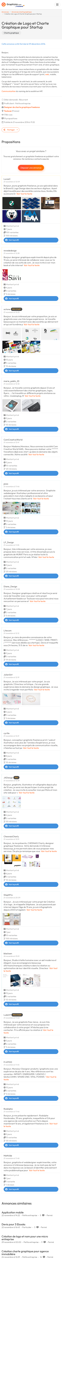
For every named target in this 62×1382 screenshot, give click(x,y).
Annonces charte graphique (22, 12)
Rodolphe (8, 1108)
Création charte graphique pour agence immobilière (25, 1253)
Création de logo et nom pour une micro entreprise (25, 1238)
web (47, 74)
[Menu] (57, 5)
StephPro (8, 895)
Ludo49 (7, 1015)
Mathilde (8, 1155)
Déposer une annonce (31, 167)
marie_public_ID (11, 381)
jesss (6, 483)
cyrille (7, 733)
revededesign (10, 250)
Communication (9, 91)
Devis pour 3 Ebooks (13, 1224)
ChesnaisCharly (11, 836)
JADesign (8, 777)
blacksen (8, 953)
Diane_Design (10, 586)
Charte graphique (11, 33)
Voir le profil (11, 240)
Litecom (8, 630)
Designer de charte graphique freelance (22, 107)
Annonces (5, 12)
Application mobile (13, 1212)
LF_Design (9, 542)
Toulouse (8, 111)
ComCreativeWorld (13, 439)
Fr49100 (8, 1062)
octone (7, 309)
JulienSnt (8, 674)
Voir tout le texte (24, 193)
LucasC (7, 179)
